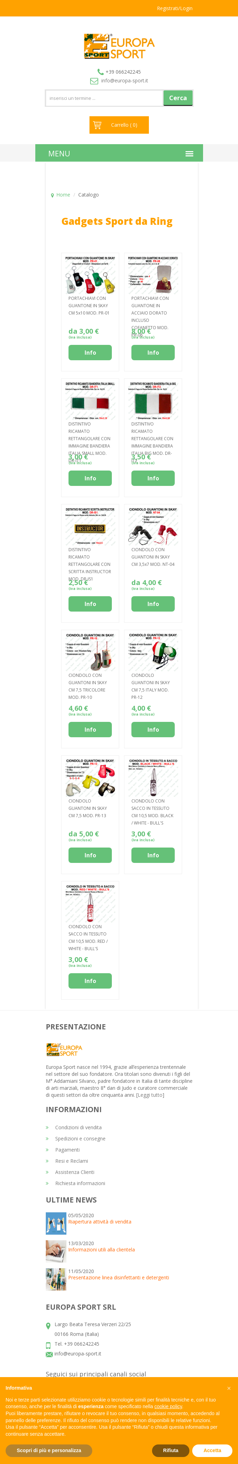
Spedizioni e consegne (76, 1138)
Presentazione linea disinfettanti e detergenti (118, 1277)
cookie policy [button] (168, 1406)
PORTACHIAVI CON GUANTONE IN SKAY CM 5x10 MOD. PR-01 (89, 305)
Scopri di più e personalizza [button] (49, 1450)
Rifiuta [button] (171, 1450)
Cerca (178, 98)
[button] (229, 1388)
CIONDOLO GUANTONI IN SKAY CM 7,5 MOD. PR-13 (87, 808)
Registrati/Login (175, 8)
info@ (119, 80)
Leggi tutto (150, 1095)
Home (63, 194)
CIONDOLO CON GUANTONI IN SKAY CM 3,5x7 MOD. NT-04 (152, 557)
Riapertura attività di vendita (99, 1221)
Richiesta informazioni (75, 1183)
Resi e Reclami (67, 1161)
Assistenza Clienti (70, 1172)
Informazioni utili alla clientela (101, 1249)
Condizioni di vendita (74, 1127)
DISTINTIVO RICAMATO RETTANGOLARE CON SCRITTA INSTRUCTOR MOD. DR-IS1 (89, 564)
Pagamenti (63, 1149)
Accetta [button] (212, 1450)
